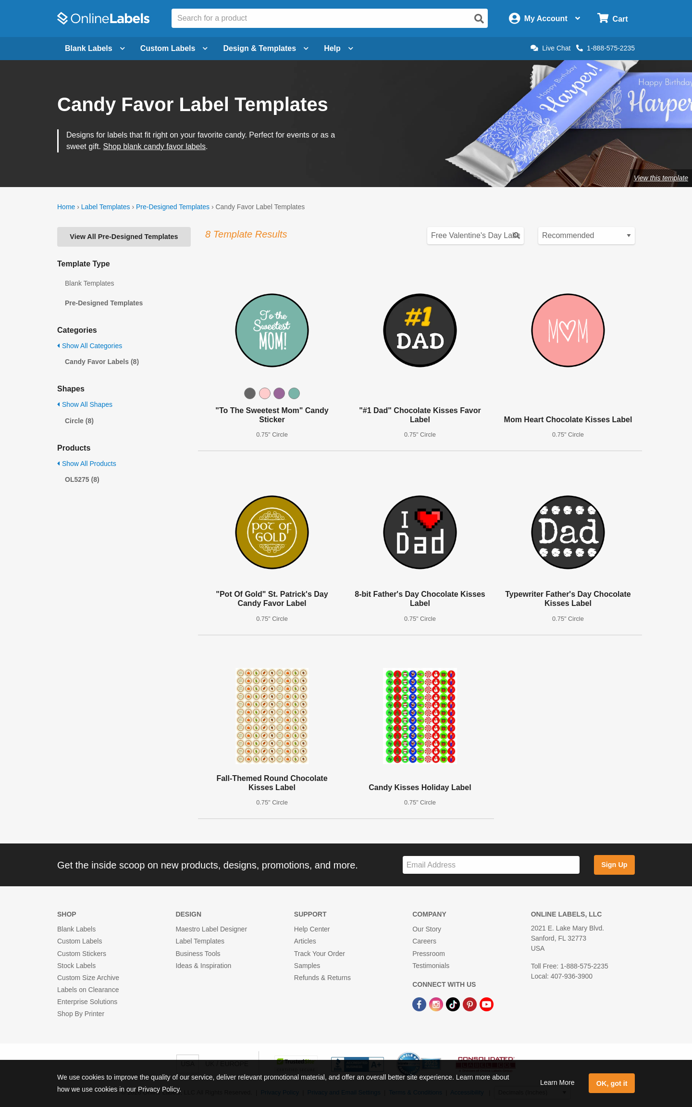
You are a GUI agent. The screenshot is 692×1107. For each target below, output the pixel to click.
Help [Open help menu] (338, 48)
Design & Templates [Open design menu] (266, 48)
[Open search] (479, 18)
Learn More (557, 1082)
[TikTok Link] (454, 1003)
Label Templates (105, 207)
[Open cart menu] (612, 18)
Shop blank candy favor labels (154, 146)
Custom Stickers (81, 953)
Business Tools (197, 953)
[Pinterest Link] (471, 1003)
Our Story (426, 929)
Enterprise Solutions (87, 1002)
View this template (661, 178)
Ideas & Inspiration (203, 965)
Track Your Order (319, 953)
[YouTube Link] (487, 1003)
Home (66, 207)
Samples (307, 965)
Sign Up (614, 864)
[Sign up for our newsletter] (491, 865)
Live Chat (550, 48)
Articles (305, 941)
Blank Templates (89, 283)
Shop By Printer (80, 1014)
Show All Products (86, 463)
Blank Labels (76, 929)
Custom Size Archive (88, 977)
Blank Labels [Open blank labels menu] (95, 48)
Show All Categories (89, 346)
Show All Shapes (84, 404)
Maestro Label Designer (211, 929)
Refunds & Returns (322, 977)
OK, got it (612, 1083)
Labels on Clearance (88, 990)
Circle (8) (79, 421)
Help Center (312, 929)
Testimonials (430, 965)
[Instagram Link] (437, 1003)
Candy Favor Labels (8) (102, 361)
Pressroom (428, 953)
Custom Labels (79, 941)
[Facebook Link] (420, 1003)
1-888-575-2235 (605, 48)
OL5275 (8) (82, 479)
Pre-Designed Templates (173, 207)
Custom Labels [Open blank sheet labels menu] (174, 48)
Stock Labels (76, 965)
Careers (424, 941)
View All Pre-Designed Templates (124, 236)
